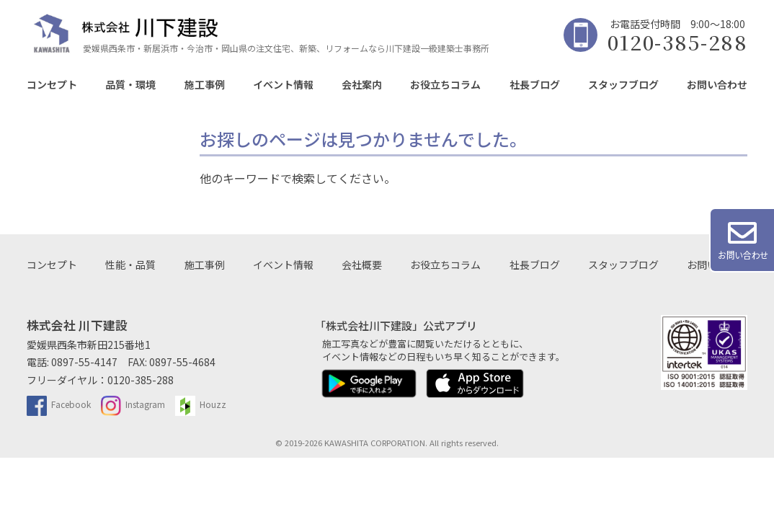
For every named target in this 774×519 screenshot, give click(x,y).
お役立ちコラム (445, 84)
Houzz (200, 404)
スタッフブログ (623, 84)
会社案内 (362, 84)
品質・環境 (130, 84)
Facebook (59, 404)
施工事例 (204, 84)
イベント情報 (283, 84)
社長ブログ (535, 84)
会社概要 (362, 264)
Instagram (133, 404)
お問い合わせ (717, 84)
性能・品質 (130, 264)
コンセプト (52, 84)
